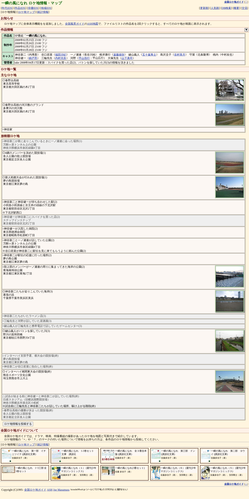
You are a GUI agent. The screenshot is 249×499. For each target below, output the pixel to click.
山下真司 (127, 58)
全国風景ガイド (74, 23)
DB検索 (226, 8)
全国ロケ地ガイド (35, 489)
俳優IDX (33, 8)
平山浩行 (84, 58)
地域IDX (46, 8)
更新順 (204, 8)
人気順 (215, 8)
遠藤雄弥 (118, 54)
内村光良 (60, 58)
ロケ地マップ (26, 12)
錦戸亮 (33, 58)
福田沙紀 (60, 54)
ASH (50, 489)
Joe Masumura (61, 489)
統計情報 (42, 12)
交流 (244, 8)
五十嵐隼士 (149, 54)
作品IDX (20, 8)
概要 (236, 8)
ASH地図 (92, 23)
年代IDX (7, 8)
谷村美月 (179, 54)
